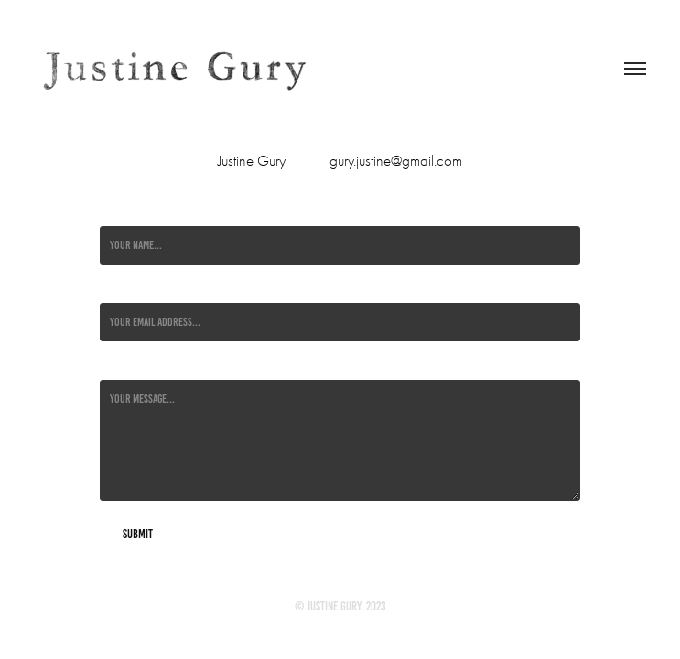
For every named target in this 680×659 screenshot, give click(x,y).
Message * (120, 365)
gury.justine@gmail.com (395, 160)
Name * (113, 211)
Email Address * (133, 288)
